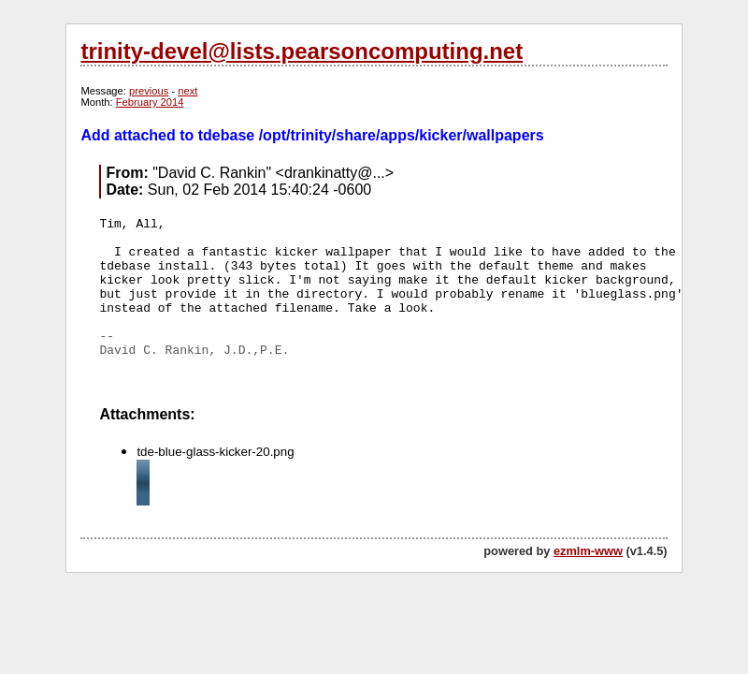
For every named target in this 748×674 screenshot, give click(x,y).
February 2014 (150, 102)
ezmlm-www (588, 551)
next (187, 90)
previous (148, 90)
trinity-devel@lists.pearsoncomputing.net (301, 51)
